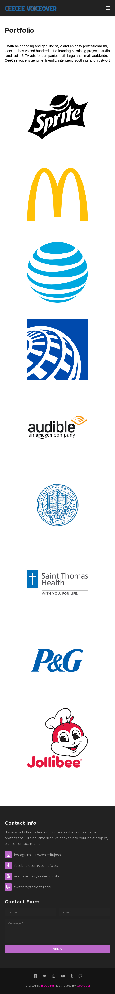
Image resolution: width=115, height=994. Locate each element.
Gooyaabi (83, 985)
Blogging (47, 985)
